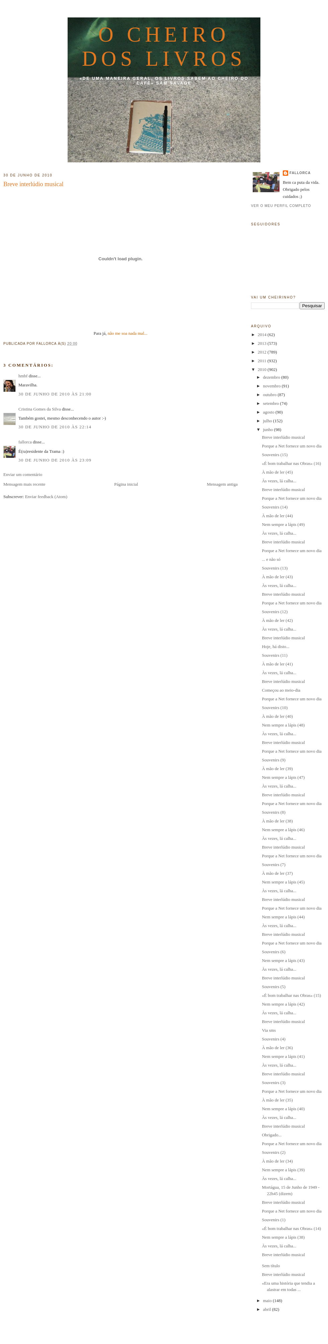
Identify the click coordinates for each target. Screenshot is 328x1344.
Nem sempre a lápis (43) (283, 960)
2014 (262, 334)
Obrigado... (271, 1134)
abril (267, 1309)
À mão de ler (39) (277, 768)
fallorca (25, 441)
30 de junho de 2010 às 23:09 (54, 460)
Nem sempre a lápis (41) (283, 1056)
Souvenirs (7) (273, 864)
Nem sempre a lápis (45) (283, 881)
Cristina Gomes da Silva (39, 409)
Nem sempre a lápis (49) (283, 524)
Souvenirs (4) (273, 1038)
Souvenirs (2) (273, 1152)
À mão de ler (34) (277, 1161)
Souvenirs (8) (273, 812)
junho (268, 429)
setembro (271, 403)
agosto (269, 412)
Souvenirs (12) (275, 611)
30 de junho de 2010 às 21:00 (54, 393)
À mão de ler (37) (277, 873)
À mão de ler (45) (277, 472)
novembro (272, 385)
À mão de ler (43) (277, 576)
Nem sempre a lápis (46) (283, 829)
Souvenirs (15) (275, 454)
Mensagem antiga (222, 484)
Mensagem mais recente (24, 484)
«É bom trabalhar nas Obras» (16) (291, 463)
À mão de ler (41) (277, 663)
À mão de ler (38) (277, 820)
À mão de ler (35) (277, 1100)
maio (268, 1300)
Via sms (268, 1030)
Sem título (271, 1265)
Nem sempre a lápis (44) (283, 916)
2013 (262, 343)
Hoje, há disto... (275, 646)
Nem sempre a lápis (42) (283, 1004)
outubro (270, 394)
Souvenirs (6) (273, 951)
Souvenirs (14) (275, 506)
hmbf (22, 375)
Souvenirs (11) (274, 655)
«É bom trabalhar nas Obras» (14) (291, 1228)
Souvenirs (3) (273, 1082)
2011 (262, 360)
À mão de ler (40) (277, 716)
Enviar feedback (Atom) (46, 496)
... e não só (271, 559)
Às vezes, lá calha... (279, 480)
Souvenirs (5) (273, 986)
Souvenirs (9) (273, 759)
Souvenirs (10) (275, 707)
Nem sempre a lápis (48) (283, 725)
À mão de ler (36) (277, 1047)
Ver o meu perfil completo (281, 206)
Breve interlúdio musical (33, 184)
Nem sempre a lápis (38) (283, 1237)
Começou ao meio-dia (281, 690)
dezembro (272, 377)
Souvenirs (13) (275, 568)
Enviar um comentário (22, 474)
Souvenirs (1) (273, 1219)
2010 (262, 369)
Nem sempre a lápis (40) (283, 1108)
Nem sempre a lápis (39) (283, 1169)
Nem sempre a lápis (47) (283, 777)
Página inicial (126, 484)
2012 (262, 352)
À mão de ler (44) (277, 515)
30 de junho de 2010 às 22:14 (54, 426)
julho (268, 420)
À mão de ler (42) (277, 620)
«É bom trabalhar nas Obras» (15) (291, 995)
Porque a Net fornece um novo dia (291, 445)
